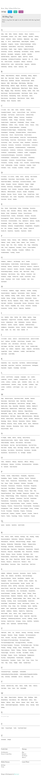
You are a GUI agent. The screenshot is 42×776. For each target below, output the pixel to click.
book (38, 90)
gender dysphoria (5, 264)
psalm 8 (3, 516)
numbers (29, 452)
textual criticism (22, 637)
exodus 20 (31, 228)
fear (27, 242)
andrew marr (4, 46)
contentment (27, 155)
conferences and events (30, 150)
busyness (13, 100)
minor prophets (18, 418)
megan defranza (28, 411)
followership (35, 245)
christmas (29, 129)
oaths (2, 461)
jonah (27, 346)
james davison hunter (23, 338)
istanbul (23, 329)
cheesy (27, 122)
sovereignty (23, 606)
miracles (31, 418)
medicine (14, 411)
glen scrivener (11, 274)
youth (15, 728)
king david (3, 367)
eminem (20, 213)
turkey (10, 662)
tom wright (3, 655)
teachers (18, 632)
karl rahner (22, 362)
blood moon (17, 90)
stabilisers (9, 611)
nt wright (23, 452)
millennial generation (27, 416)
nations (16, 440)
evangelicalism (28, 225)
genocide (22, 269)
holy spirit (3, 303)
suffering (30, 618)
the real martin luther (26, 645)
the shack (35, 645)
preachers (28, 503)
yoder (2, 728)
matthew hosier (13, 408)
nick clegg (20, 447)
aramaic (31, 56)
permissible (30, 483)
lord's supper (16, 387)
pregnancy (3, 506)
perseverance (11, 485)
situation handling (17, 598)
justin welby (11, 353)
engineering (25, 218)
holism (37, 300)
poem (37, 493)
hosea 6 (7, 305)
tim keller (18, 652)
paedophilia (23, 475)
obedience (8, 461)
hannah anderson (5, 293)
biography (30, 85)
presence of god (18, 506)
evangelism (36, 225)
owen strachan (13, 466)
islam (14, 329)
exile (21, 228)
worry (27, 704)
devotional (20, 189)
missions (28, 421)
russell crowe (25, 564)
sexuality (13, 593)
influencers (3, 324)
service (3, 590)
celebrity (10, 117)
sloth (38, 598)
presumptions (36, 506)
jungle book (4, 351)
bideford (13, 85)
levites (2, 382)
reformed (12, 541)
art (32, 59)
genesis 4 (3, 269)
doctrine (20, 194)
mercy (27, 413)
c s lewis (3, 109)
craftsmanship (8, 165)
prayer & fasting (5, 503)
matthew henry (4, 408)
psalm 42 (36, 513)
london (3, 387)
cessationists (4, 119)
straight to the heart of (7, 616)
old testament (4, 464)
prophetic (18, 513)
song (9, 606)
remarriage (4, 546)
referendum (14, 539)
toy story (3, 657)
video (30, 685)
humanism (28, 305)
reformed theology (20, 541)
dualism (15, 199)
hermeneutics (20, 298)
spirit (7, 608)
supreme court (10, 621)
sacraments (23, 573)
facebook (3, 240)
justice (10, 351)
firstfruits (20, 245)
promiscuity (29, 511)
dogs (25, 194)
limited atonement (5, 384)
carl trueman (11, 114)
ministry (3, 418)
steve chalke (4, 613)
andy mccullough (29, 46)
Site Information (4, 752)
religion (24, 544)
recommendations (5, 539)
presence (10, 506)
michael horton (33, 413)
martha (33, 403)
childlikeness (4, 124)
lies (34, 382)
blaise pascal (24, 88)
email (7, 213)
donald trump (31, 194)
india (15, 322)
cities (10, 142)
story (19, 613)
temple (15, 635)
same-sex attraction (6, 578)
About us (24, 757)
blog (2, 90)
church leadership (14, 137)
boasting (24, 90)
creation (16, 165)
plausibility (18, 493)
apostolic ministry (5, 56)
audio (12, 64)
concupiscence (4, 150)
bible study (30, 83)
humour (15, 308)
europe (26, 223)
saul (32, 578)
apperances (14, 56)
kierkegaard (35, 365)
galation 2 (9, 261)
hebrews (34, 295)
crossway (14, 167)
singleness (8, 598)
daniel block (4, 179)
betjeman (3, 83)
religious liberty (32, 544)
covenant (26, 162)
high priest (3, 300)
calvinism (22, 109)
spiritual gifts (13, 608)
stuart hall (26, 616)
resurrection (29, 551)
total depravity (22, 655)
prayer (32, 500)
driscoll (9, 199)
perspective (33, 485)
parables (15, 478)
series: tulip (13, 588)
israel (18, 329)
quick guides (21, 525)
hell (38, 295)
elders (29, 210)
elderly (25, 210)
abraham (21, 34)
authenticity (3, 66)
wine (35, 699)
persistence (19, 485)
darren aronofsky (20, 179)
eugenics (21, 223)
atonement (29, 61)
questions (14, 525)
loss (22, 387)
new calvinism (19, 442)
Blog (6, 8)
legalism (16, 379)
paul (2, 483)
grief (13, 279)
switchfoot (29, 621)
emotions (27, 215)
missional (15, 421)
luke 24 (31, 387)
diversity (9, 194)
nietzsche (26, 447)
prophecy (12, 513)
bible (8, 83)
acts (16, 36)
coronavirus (4, 162)
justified (22, 351)
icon (2, 317)
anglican (20, 49)
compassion (11, 147)
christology (11, 132)
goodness (3, 276)
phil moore (26, 488)
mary (10, 406)
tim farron (12, 652)
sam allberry (18, 575)
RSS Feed (3, 765)
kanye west (15, 362)
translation (13, 660)
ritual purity (17, 559)
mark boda (23, 401)
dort (11, 196)
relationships (17, 544)
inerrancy (28, 322)
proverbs (30, 513)
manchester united (18, 398)
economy (3, 210)
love (26, 387)
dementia (3, 186)
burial (8, 100)
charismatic (29, 119)
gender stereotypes (25, 264)
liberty (29, 382)
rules (18, 564)
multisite (32, 426)
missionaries (22, 421)
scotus (26, 580)
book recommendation (14, 93)
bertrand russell (25, 80)
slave (24, 598)
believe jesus (4, 80)
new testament (4, 445)
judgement (17, 348)
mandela (27, 398)
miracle (25, 418)
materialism (22, 406)
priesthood (16, 508)
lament (3, 377)
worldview (22, 704)
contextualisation (5, 157)
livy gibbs (24, 384)
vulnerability (23, 688)
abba (2, 34)
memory (10, 413)
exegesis (16, 228)
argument (24, 59)
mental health (21, 413)
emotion (13, 215)
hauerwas (33, 293)
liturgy (19, 384)
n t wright (3, 437)
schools (10, 580)
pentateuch (16, 483)
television (10, 635)
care (28, 112)
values (21, 685)
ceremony (21, 117)
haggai (17, 290)
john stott (17, 346)
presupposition (4, 508)
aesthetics (19, 39)
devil (9, 189)
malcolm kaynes (9, 398)
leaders (33, 377)
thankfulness (30, 637)
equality (37, 220)
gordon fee (15, 276)
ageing (36, 39)
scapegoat (3, 580)
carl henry (33, 112)
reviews (8, 554)
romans (3, 561)
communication (26, 145)
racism (7, 536)
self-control (4, 585)
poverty (20, 500)
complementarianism (20, 147)
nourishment (4, 452)
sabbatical (9, 573)
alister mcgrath (25, 41)
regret (34, 541)
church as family (19, 135)
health (17, 295)
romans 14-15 (16, 561)
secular (22, 583)
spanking (35, 606)
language (16, 377)
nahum (14, 437)
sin (35, 595)
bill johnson (23, 85)
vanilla (25, 685)
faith (19, 240)
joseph (2, 348)
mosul (29, 423)
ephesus (32, 220)
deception (8, 184)
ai (5, 41)
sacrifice (34, 573)
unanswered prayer (5, 671)
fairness (14, 240)
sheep (34, 593)
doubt (15, 196)
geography (28, 269)
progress (22, 511)
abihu (10, 34)
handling (34, 290)
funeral (18, 252)
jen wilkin (13, 341)
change (16, 119)
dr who (37, 196)
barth (2, 78)
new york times (32, 445)
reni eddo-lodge (5, 549)
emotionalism (20, 215)
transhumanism (5, 660)
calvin (16, 109)
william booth (24, 699)
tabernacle (3, 632)
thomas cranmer (32, 650)
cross (9, 167)
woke (13, 702)
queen (2, 525)
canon (13, 112)
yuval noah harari (22, 728)
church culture (27, 135)
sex (18, 590)
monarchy (9, 423)
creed (34, 165)
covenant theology (34, 162)
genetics (16, 269)
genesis (10, 266)
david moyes (16, 181)
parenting (21, 478)
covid (2, 165)
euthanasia (3, 225)
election (3, 213)
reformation (28, 539)
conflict (26, 152)
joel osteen (4, 343)
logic (36, 384)
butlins (19, 100)
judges (23, 348)
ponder (36, 495)
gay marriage (17, 261)
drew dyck (3, 199)
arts (2, 61)
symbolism (36, 621)
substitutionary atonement (14, 618)
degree (27, 184)
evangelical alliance (19, 225)
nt (18, 452)
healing (13, 295)
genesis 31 (36, 266)
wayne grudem (12, 697)
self (32, 583)
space (29, 606)
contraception (23, 157)
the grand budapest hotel (7, 642)
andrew (34, 44)
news (14, 447)
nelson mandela (5, 442)
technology (30, 632)
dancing (27, 176)
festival (3, 245)
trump (32, 660)
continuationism (14, 157)
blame (30, 88)
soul (18, 606)
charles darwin (4, 122)
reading (32, 536)
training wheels (11, 657)
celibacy (16, 117)
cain (9, 109)
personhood (26, 485)
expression (23, 230)
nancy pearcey (26, 437)
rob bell (23, 559)
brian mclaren (12, 98)
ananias (17, 44)
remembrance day (28, 546)
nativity (21, 440)
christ (37, 124)
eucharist (15, 223)
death (34, 181)
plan (35, 490)
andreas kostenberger (25, 44)
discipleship (31, 191)
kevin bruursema (27, 365)
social (14, 601)
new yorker (3, 447)
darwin (27, 179)
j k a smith (4, 338)
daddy (17, 176)
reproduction (21, 549)
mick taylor (12, 416)
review (2, 554)
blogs (12, 90)
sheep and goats (5, 595)
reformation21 (4, 541)
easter (6, 208)
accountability (4, 36)
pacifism (3, 475)
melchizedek (4, 413)
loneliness (8, 387)
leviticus (8, 382)
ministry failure (9, 418)
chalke (10, 119)
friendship (14, 250)
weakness (20, 697)
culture (32, 167)
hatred (27, 293)
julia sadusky (36, 348)
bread (18, 95)
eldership (35, 210)
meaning (34, 408)
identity (16, 317)
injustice (15, 324)
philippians (33, 488)
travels (19, 660)
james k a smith (35, 338)
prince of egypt (24, 508)
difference (3, 191)
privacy (31, 508)
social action (31, 601)
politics (17, 495)
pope (2, 498)
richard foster (14, 556)
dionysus (19, 191)
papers (10, 478)
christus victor (4, 135)
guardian (23, 279)
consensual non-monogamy (7, 155)
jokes (22, 346)
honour (37, 303)
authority (10, 66)
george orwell (36, 269)
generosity (3, 266)
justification (16, 351)
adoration (31, 36)
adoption (25, 36)
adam (19, 36)
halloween (22, 290)
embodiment (14, 213)
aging (2, 41)
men (15, 413)
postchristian (33, 498)
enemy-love (18, 218)
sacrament (15, 573)
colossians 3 (35, 142)
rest (23, 551)
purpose (33, 516)
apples (19, 56)
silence (25, 595)
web (25, 697)
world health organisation (12, 704)
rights (36, 556)
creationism (22, 165)
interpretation (11, 327)
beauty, (22, 78)
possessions (19, 498)
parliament (32, 478)
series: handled (29, 585)
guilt (28, 279)
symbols (3, 623)
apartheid (37, 51)
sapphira (27, 578)
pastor (7, 480)
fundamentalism (5, 252)
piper (31, 490)
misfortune (36, 418)
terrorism (7, 637)
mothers (3, 426)
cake (12, 109)
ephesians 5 (25, 220)
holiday (26, 300)
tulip (6, 662)
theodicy (3, 647)
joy (7, 348)
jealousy (7, 341)
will (18, 699)
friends (8, 250)
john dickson (15, 343)
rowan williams (5, 564)
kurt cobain (23, 367)
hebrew (28, 295)
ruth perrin (32, 564)
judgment (29, 348)
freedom (3, 250)
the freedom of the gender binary (9, 640)
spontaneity (30, 608)
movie (21, 426)
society (19, 603)
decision (15, 184)
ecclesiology (25, 208)
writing (2, 707)
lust (35, 387)
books (30, 93)
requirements (29, 549)
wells (35, 697)
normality (34, 450)
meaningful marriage (6, 411)
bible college (14, 83)
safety (2, 575)
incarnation (33, 319)
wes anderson (12, 699)
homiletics (10, 303)
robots (28, 559)
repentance (14, 549)
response (10, 551)
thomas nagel (4, 652)
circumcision (4, 142)
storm (10, 613)
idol (20, 317)
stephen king (29, 611)
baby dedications (10, 75)
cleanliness (27, 142)
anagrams (10, 44)
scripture (31, 580)
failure (9, 240)
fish (25, 245)
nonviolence (27, 450)
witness (8, 702)
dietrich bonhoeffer (35, 189)
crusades (27, 167)
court (21, 162)
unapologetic (15, 671)
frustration (21, 250)
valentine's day (10, 685)
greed (2, 279)
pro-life (3, 511)
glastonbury (4, 274)
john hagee (4, 346)
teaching (24, 632)
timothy (31, 652)
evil (5, 228)
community (3, 147)
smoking (9, 601)
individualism (21, 322)
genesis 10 (16, 266)
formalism (18, 247)
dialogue (27, 189)
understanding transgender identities (28, 674)
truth (2, 662)
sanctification (21, 578)
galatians (3, 261)
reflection (21, 539)
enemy (11, 218)
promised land (4, 513)
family (8, 242)
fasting (13, 242)
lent (30, 379)
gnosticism (29, 274)
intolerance (29, 327)
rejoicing (3, 544)
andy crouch (20, 46)
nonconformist (19, 450)
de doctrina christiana (25, 181)
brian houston (4, 98)
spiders (3, 608)
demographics (17, 186)
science (15, 580)
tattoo (9, 632)
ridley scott (22, 556)
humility (10, 308)
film (11, 245)
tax (13, 632)
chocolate (21, 124)
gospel (21, 276)
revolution (19, 554)
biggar (17, 85)
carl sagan (3, 114)
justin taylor (4, 353)
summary (3, 621)
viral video (3, 688)
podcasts (32, 493)
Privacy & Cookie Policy (6, 754)
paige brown (31, 475)
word (28, 702)
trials (23, 660)
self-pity (15, 585)
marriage (28, 403)
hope (2, 305)
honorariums (31, 303)
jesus (33, 341)
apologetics (17, 54)
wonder (23, 702)
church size (13, 140)
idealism (7, 317)
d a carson (3, 176)
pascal (2, 480)
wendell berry (4, 699)
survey (24, 621)
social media (4, 603)
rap (27, 536)
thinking (18, 650)
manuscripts (4, 401)
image (34, 317)
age (32, 39)
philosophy (20, 490)
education (13, 210)
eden (8, 210)
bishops (8, 88)
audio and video (19, 64)
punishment (26, 516)
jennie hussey (21, 341)
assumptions (17, 61)
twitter (20, 662)
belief (33, 78)
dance (21, 176)
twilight (15, 662)
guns (32, 279)
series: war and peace (22, 588)
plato (13, 493)
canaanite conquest (6, 112)
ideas (11, 317)
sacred (29, 573)
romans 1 (9, 561)
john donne (23, 343)
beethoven (28, 78)
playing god (26, 493)
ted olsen (36, 632)
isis (10, 329)
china (15, 124)
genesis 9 (10, 269)
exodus (25, 228)
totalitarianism (30, 655)
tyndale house (27, 662)
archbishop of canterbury (15, 59)
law (28, 377)
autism (15, 66)
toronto (15, 655)
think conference (5, 650)
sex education (23, 590)
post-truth (26, 498)
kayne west (11, 365)
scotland (21, 580)
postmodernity (13, 500)
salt (7, 575)
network (12, 442)
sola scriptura (25, 603)
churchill (29, 140)
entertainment (33, 218)
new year (12, 445)
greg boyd (8, 279)
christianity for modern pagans (8, 129)
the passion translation (6, 645)
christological (4, 132)
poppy (6, 498)
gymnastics (4, 281)
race (2, 536)
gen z (23, 261)
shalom (19, 593)
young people (8, 728)
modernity (3, 423)
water (6, 697)
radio (11, 536)
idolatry (24, 317)
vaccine (3, 685)
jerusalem (28, 341)
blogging (7, 90)
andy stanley (4, 49)
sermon (31, 588)
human (22, 305)
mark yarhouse (21, 403)
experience (10, 230)
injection (10, 324)
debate (2, 184)
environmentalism (13, 220)
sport (36, 608)
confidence (20, 152)
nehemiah (32, 440)
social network (12, 603)
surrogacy (18, 621)
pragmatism (26, 500)
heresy (8, 298)
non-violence (11, 450)
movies (26, 426)
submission (4, 618)
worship (32, 704)
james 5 (15, 338)
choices (32, 124)
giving (32, 271)
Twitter (2, 767)
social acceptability (22, 601)
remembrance (18, 546)
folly (2, 247)
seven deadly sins (10, 590)
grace (33, 276)
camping (28, 109)
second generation (14, 583)
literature (13, 384)
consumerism (19, 155)
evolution (10, 228)
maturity (29, 408)
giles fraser (26, 271)
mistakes (34, 421)
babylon (18, 75)
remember (10, 546)
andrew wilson (12, 46)
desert (31, 186)
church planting (5, 140)
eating (19, 208)
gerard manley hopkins (6, 271)
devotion (14, 189)
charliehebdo (21, 122)
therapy (15, 647)
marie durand (11, 401)
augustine (27, 64)
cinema (35, 140)
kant (9, 362)
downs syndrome (30, 196)
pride (11, 508)
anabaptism (4, 44)
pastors (30, 480)
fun (33, 250)
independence (9, 322)
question (8, 525)
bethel (32, 80)
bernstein (17, 80)
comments (11, 145)
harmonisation (21, 293)
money (15, 423)
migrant (19, 416)
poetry (2, 495)
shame (24, 593)
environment (4, 220)
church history (4, 137)
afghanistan (26, 39)
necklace (26, 440)
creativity (29, 165)
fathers (23, 242)
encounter (33, 215)
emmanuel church (5, 215)
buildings (3, 100)
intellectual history (29, 324)
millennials (36, 416)
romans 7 (24, 561)
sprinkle (3, 611)
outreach (6, 466)
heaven (23, 295)
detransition (4, 189)
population (12, 498)
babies (2, 75)
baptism (35, 75)
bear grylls (11, 78)
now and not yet (13, 452)
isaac (2, 329)
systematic (13, 623)
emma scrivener (28, 213)
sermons (37, 588)
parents (27, 478)
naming (19, 437)
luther (2, 389)
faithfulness (25, 240)
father (18, 242)
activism (11, 36)
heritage (13, 298)
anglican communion (29, 49)
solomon (33, 603)
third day (24, 650)
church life (23, 137)
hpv (18, 305)
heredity (3, 298)
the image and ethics (20, 642)
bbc (6, 78)
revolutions (26, 554)
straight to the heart (27, 613)
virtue (9, 688)
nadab (9, 437)
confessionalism (12, 152)
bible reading (22, 83)
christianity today (22, 129)
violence (35, 685)
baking (29, 75)
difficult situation (11, 191)
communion (34, 145)
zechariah (3, 739)
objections (20, 461)
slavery (29, 598)
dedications (21, 184)
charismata (22, 119)
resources (3, 551)
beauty (17, 78)
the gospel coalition (24, 640)
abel (6, 34)
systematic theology (22, 623)
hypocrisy (21, 308)
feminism (32, 242)
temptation (21, 635)
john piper (10, 346)
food (6, 247)
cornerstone (30, 160)
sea (36, 580)
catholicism (4, 117)
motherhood (35, 423)
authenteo (33, 64)
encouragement (5, 218)
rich (32, 554)
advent (2, 39)
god (34, 274)
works (2, 704)
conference (12, 150)
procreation (9, 511)
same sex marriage (27, 575)
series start (21, 585)
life (37, 382)
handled (29, 290)
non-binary (3, 450)
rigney (2, 559)
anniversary (4, 51)
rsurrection (13, 564)
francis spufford (31, 247)
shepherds (19, 595)
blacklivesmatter (16, 88)
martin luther (4, 406)
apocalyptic (10, 54)
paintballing (4, 478)
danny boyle (12, 179)
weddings (30, 697)
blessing (36, 88)
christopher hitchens (21, 132)
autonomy (21, 66)
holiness (32, 300)
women (18, 702)
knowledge (16, 367)
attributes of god (5, 64)
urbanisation (27, 676)
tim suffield (25, 652)
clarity (21, 142)
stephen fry (22, 611)
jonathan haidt (33, 346)
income (3, 322)
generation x (34, 264)
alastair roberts (16, 41)
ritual (11, 559)
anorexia (10, 51)
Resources (24, 754)
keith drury (18, 365)
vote (18, 688)
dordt (37, 194)
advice (14, 39)
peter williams (11, 488)
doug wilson (21, 196)
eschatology (4, 223)
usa (32, 676)
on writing (17, 464)
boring (35, 93)
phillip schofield (12, 490)
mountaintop (16, 426)
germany (16, 271)
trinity (27, 660)
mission (9, 421)
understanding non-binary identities (9, 674)
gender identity (14, 264)
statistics (15, 611)
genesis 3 (29, 266)
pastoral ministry (22, 480)
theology (9, 647)
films (15, 245)
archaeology (4, 59)
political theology (10, 495)
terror (2, 637)
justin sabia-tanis (30, 351)
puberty (20, 516)
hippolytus (15, 300)
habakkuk (11, 290)
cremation (3, 167)
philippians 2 (4, 490)
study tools (33, 616)
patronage (35, 480)
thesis (19, 647)
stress (21, 616)
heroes (34, 298)
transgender (28, 657)
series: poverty (4, 588)
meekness (20, 411)
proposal (24, 513)
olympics (11, 464)
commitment (18, 145)
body (34, 90)
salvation (11, 575)
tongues (10, 655)
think (32, 647)
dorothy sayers (4, 196)
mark (17, 401)
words (32, 702)
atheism (23, 61)
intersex (18, 327)
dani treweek (33, 176)
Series (10, 11)
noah (37, 447)
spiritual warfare (22, 608)
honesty (24, 303)
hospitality (13, 305)
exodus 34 (3, 230)
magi (2, 398)
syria (8, 623)
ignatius (29, 317)
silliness (31, 595)
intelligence (3, 327)
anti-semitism (25, 51)
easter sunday (12, 208)
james (9, 338)
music (11, 428)
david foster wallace (6, 181)
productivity (16, 511)
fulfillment (27, 250)
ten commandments (31, 635)
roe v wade (35, 559)
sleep (34, 598)
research (36, 549)
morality (20, 423)
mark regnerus (12, 403)
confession (3, 152)
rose (29, 561)
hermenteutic (28, 298)
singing (3, 598)
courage (16, 162)
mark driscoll (4, 403)
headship (7, 295)
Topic (15, 11)
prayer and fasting (15, 503)
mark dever (30, 401)
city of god (16, 142)
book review (25, 93)
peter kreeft (4, 488)
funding (12, 252)
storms (15, 613)
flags (29, 245)
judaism (11, 348)
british (32, 98)
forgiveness (12, 247)
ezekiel (29, 230)
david (32, 179)
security (28, 583)
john (9, 343)
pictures (26, 490)
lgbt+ (19, 382)
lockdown (31, 384)
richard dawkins (5, 556)
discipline (3, 194)
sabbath (3, 573)
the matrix (29, 642)
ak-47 (9, 41)
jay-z (2, 341)
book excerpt (4, 93)
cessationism (29, 117)
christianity (23, 127)
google (9, 276)
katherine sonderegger (32, 362)
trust (36, 660)
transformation (19, 657)
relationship (10, 544)
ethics (9, 223)
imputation (26, 319)
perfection (23, 483)
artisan (36, 59)
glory (18, 274)
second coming (5, 583)
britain (27, 98)
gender (28, 261)
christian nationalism (14, 127)
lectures (10, 379)
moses (24, 423)
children (11, 124)
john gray (30, 343)
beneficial (11, 80)
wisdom (3, 702)
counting (10, 162)
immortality (19, 319)
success (24, 618)
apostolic (30, 54)
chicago (32, 122)
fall (38, 240)
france (24, 247)
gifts (21, 271)
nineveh (33, 447)
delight (32, 184)
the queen (16, 645)
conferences (20, 150)
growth (18, 279)
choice (27, 124)
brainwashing (12, 95)
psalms (8, 516)
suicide (35, 618)
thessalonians (26, 647)
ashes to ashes (8, 61)
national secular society (7, 440)
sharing (29, 593)
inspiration (21, 324)
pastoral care (14, 480)
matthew (29, 406)
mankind (32, 398)
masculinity (15, 406)
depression (25, 186)
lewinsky (14, 382)
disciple (25, 191)
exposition (17, 230)
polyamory (30, 495)
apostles (24, 54)
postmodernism (4, 500)
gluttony (23, 274)
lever (34, 379)
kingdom (10, 367)
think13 (13, 650)
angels (10, 49)
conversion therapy (20, 160)
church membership (32, 137)
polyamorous (23, 495)
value (16, 685)
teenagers (3, 635)
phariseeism (20, 488)
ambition (32, 41)
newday (10, 447)
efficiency (19, 210)
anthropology (17, 51)
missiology (3, 421)
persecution (4, 485)
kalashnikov (4, 362)
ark (29, 59)
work (36, 702)
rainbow (17, 536)
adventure (8, 39)
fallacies (3, 242)
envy (20, 220)
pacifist (8, 475)
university (7, 676)
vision (13, 688)
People (21, 11)
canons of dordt (21, 112)
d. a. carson (11, 176)
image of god (12, 319)
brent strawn (25, 95)
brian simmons (21, 98)
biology (36, 85)
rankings (22, 536)
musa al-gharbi (4, 428)
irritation (36, 327)
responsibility (17, 551)
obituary (14, 461)
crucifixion (20, 167)
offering (31, 461)
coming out (4, 145)
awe (26, 66)
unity (2, 676)
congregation (32, 152)
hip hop (10, 300)
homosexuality (17, 303)
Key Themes (24, 756)
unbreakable (23, 671)
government (28, 276)
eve (2, 228)
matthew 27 (35, 406)
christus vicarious (31, 132)
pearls (10, 483)
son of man (4, 606)
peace (6, 483)
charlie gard (13, 122)
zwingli (9, 739)
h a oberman (4, 290)
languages (23, 377)
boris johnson (4, 95)
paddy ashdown (15, 475)
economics (32, 208)
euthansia (10, 225)
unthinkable (14, 676)
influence (34, 322)
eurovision (32, 223)
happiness (13, 293)
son (37, 603)
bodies (29, 90)
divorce (14, 194)
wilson (30, 699)
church (11, 135)
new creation (27, 442)
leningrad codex (23, 379)
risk (7, 559)
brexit (31, 95)
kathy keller (4, 365)
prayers (23, 503)
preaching (35, 503)
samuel (14, 578)
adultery (36, 36)
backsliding (24, 75)
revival (13, 554)
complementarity (31, 147)
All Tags (3, 11)
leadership (3, 379)
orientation (35, 464)
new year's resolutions (21, 445)
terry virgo (13, 637)
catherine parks (30, 114)
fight (7, 245)
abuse (26, 34)
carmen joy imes (20, 114)
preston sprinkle (27, 506)
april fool (25, 56)
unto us (20, 676)
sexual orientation (5, 593)
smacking (3, 601)
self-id (9, 585)
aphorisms (3, 54)
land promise (9, 377)
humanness (4, 308)
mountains (9, 426)
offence (26, 461)
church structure (22, 140)
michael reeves (5, 416)
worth (37, 704)
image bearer (4, 319)
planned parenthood (6, 493)
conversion (11, 160)
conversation (4, 160)
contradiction (31, 157)
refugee (29, 541)
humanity (34, 305)
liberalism (24, 382)
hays (2, 295)
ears (2, 208)
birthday (3, 88)
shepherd (13, 595)
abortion (15, 34)
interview (23, 327)
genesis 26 (23, 266)
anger (15, 49)
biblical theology (5, 85)
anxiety (31, 51)
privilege (36, 508)
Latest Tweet (25, 762)
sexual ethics (32, 590)
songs (13, 606)
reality (37, 536)
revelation (36, 551)
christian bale (4, 127)
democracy (10, 186)
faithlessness (32, 240)
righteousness (29, 556)
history (21, 300)
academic (31, 34)
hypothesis (27, 308)
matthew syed (22, 408)
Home (2, 8)
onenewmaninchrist (26, 464)
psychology (14, 516)
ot (1, 466)
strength (16, 616)
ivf (27, 329)
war (2, 697)
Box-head (16, 774)
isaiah (6, 329)
